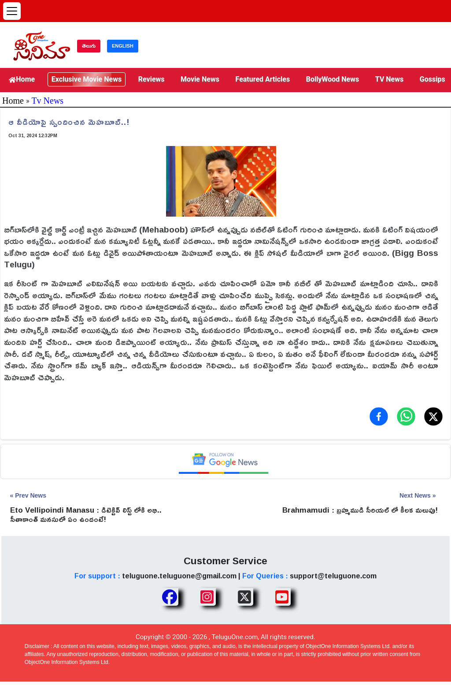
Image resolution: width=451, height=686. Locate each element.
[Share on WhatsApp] (406, 416)
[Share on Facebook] (379, 416)
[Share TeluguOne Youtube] (282, 597)
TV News (389, 79)
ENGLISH (122, 46)
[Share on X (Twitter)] (433, 416)
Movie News (200, 79)
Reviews (151, 79)
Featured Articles (263, 79)
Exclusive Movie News (87, 79)
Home (22, 79)
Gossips (432, 79)
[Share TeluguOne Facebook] (169, 597)
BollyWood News (332, 79)
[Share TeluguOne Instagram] (207, 597)
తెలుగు (89, 46)
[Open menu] (12, 11)
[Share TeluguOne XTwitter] (244, 597)
